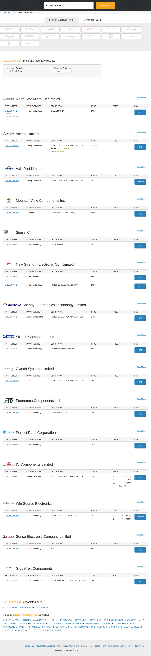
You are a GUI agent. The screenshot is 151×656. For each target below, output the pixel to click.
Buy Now (140, 182)
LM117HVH (53, 620)
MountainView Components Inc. (41, 201)
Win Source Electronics (35, 504)
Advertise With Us (137, 646)
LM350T (57, 630)
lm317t (16, 620)
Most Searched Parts (51, 646)
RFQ (140, 112)
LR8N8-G (88, 623)
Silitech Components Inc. (36, 337)
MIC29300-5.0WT (37, 623)
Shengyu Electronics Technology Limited (54, 305)
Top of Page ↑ (142, 97)
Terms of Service (82, 646)
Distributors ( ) (92, 20)
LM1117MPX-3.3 (61, 627)
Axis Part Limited (30, 169)
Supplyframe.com (88, 650)
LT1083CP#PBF (12, 111)
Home (7, 12)
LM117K (141, 620)
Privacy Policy (68, 646)
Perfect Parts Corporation (36, 433)
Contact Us (29, 646)
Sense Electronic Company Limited (44, 536)
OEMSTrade (14, 645)
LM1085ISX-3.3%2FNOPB (109, 627)
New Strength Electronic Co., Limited (45, 264)
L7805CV (47, 630)
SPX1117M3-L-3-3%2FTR (15, 623)
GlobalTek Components (35, 568)
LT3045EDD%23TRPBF (40, 627)
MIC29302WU (66, 620)
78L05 (6, 630)
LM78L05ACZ (129, 623)
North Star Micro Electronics (38, 99)
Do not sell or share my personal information (110, 646)
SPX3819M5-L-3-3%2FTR (15, 627)
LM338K (91, 620)
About (38, 646)
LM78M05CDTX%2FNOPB (83, 627)
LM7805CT (130, 620)
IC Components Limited (35, 464)
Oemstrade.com (19, 5)
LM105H (117, 623)
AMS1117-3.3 (39, 620)
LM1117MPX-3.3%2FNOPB (70, 623)
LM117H (51, 623)
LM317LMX (26, 620)
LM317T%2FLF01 (103, 623)
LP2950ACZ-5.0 (18, 630)
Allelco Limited (28, 134)
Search (105, 5)
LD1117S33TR (34, 630)
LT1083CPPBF (11, 244)
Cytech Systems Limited (35, 369)
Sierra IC (23, 232)
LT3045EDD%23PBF (133, 627)
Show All (122, 486)
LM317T (7, 620)
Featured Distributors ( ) (62, 20)
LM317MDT (80, 620)
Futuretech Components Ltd (38, 401)
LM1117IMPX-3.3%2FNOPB (110, 620)
